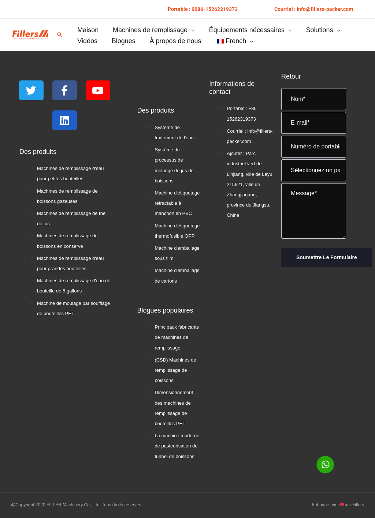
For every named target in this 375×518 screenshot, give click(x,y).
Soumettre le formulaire (326, 257)
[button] (202, 9)
